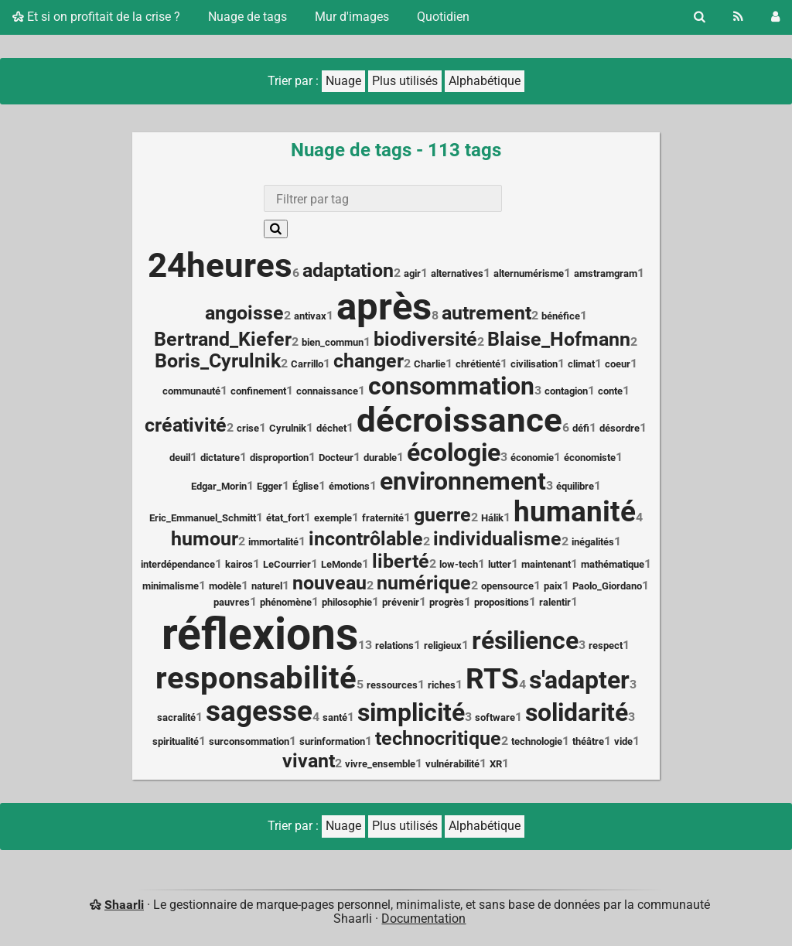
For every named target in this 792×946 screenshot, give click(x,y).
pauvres (231, 602)
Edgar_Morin (219, 486)
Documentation (423, 918)
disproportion (279, 457)
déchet (331, 428)
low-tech (458, 564)
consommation (451, 386)
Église (305, 486)
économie (532, 457)
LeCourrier (287, 564)
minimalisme (170, 586)
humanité (575, 511)
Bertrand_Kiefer (223, 339)
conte (610, 391)
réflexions (260, 634)
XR (496, 764)
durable (380, 457)
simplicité (411, 712)
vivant (308, 761)
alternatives (457, 273)
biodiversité (425, 339)
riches (442, 685)
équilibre (575, 486)
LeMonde (341, 564)
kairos (239, 564)
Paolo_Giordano (607, 586)
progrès (446, 602)
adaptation (348, 270)
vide (623, 741)
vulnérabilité (452, 764)
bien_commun (333, 342)
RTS (492, 678)
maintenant (546, 564)
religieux (443, 645)
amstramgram (605, 273)
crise (248, 428)
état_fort (285, 518)
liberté (400, 561)
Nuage (343, 80)
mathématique (612, 564)
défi (580, 428)
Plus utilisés (405, 80)
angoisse (244, 313)
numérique (424, 583)
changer (368, 361)
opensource (507, 586)
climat (581, 364)
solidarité (576, 712)
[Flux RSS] (738, 17)
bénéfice (560, 316)
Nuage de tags (247, 16)
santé (335, 717)
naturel (266, 586)
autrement (486, 313)
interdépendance (178, 564)
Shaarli (124, 904)
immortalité (273, 542)
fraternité (383, 518)
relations (394, 645)
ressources (392, 685)
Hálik (492, 518)
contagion (566, 391)
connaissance (327, 391)
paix (553, 586)
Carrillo (307, 364)
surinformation (332, 741)
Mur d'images (352, 16)
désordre (619, 428)
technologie (536, 741)
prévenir (400, 602)
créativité (186, 425)
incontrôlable (366, 539)
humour (204, 539)
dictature (220, 457)
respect (606, 645)
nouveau (329, 583)
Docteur (336, 457)
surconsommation (249, 741)
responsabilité (256, 677)
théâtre (588, 741)
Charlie (430, 364)
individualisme (497, 539)
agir (412, 273)
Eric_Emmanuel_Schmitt (202, 518)
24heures (220, 265)
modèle (225, 586)
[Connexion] (775, 17)
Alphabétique (485, 80)
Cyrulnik (287, 428)
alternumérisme (528, 273)
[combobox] (382, 198)
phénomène (286, 602)
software (495, 717)
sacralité (176, 717)
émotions (349, 486)
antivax (310, 316)
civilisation (534, 364)
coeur (617, 364)
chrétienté (478, 364)
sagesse (259, 711)
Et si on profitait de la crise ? (96, 16)
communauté (191, 391)
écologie (453, 453)
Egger (269, 486)
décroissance (459, 420)
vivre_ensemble (380, 764)
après (384, 307)
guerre (442, 515)
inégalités (593, 542)
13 (365, 644)
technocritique (438, 738)
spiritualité (175, 741)
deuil (179, 457)
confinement (258, 391)
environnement (463, 481)
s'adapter (579, 680)
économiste (590, 457)
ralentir (555, 602)
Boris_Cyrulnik (218, 361)
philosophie (347, 602)
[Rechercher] (699, 17)
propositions (501, 602)
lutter (499, 564)
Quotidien (443, 16)
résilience (525, 641)
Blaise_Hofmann (558, 339)
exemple (333, 518)
